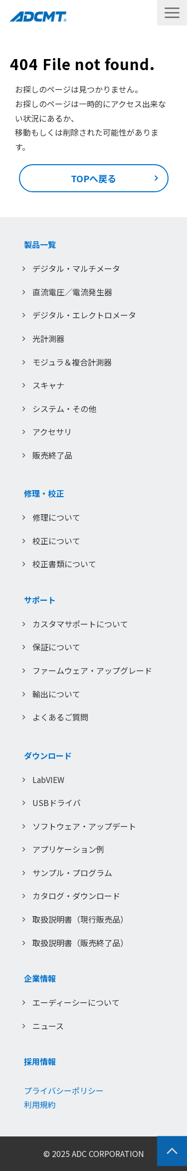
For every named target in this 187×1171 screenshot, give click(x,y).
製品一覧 (40, 244)
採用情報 (40, 1061)
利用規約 (40, 1104)
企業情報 (40, 978)
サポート (40, 600)
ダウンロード (48, 755)
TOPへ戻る (93, 178)
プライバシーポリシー (64, 1090)
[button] (172, 13)
